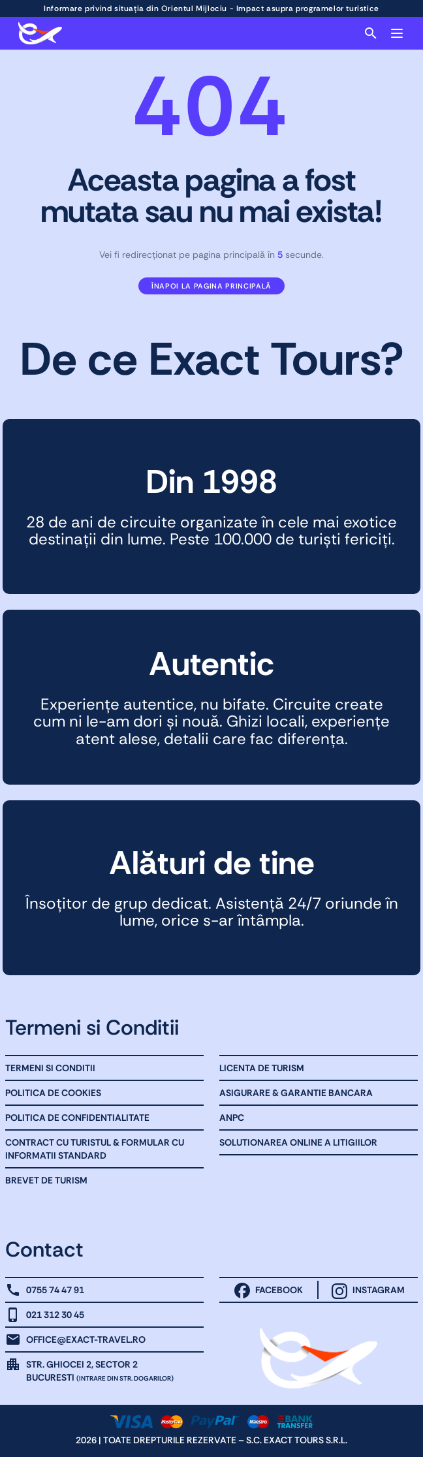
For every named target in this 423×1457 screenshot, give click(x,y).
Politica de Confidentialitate (77, 1117)
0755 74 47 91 (55, 1290)
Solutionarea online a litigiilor (298, 1142)
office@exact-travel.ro (86, 1339)
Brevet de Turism (46, 1180)
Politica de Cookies (53, 1093)
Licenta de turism (261, 1068)
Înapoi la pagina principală (211, 285)
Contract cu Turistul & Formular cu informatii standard (94, 1148)
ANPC (231, 1117)
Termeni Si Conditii (50, 1068)
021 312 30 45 (55, 1315)
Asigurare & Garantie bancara (296, 1093)
